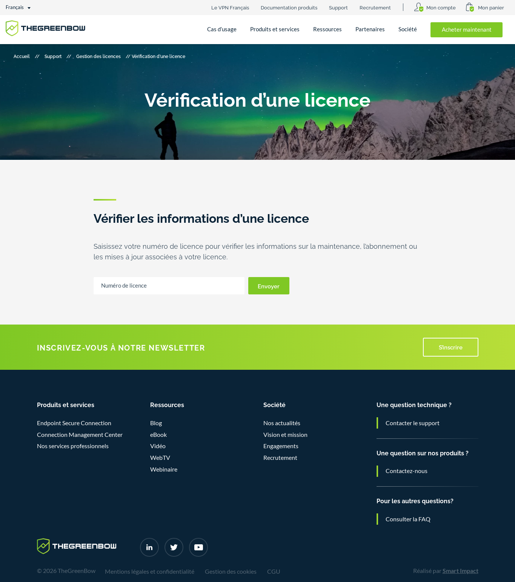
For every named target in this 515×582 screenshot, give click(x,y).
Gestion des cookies (231, 571)
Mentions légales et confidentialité (149, 571)
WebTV (160, 457)
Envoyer (269, 285)
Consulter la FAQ (408, 519)
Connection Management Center (80, 434)
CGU (273, 571)
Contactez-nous (406, 470)
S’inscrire (451, 347)
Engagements (280, 446)
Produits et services (275, 29)
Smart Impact (460, 570)
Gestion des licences (98, 56)
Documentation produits (289, 7)
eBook (158, 434)
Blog (156, 423)
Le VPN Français (230, 7)
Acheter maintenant (467, 29)
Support (338, 7)
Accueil (22, 56)
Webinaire (163, 469)
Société (407, 29)
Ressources (327, 29)
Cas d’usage (222, 29)
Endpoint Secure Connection (74, 423)
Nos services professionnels (73, 446)
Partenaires (370, 29)
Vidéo (158, 446)
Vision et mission (285, 434)
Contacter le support (413, 423)
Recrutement (375, 7)
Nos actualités (281, 423)
